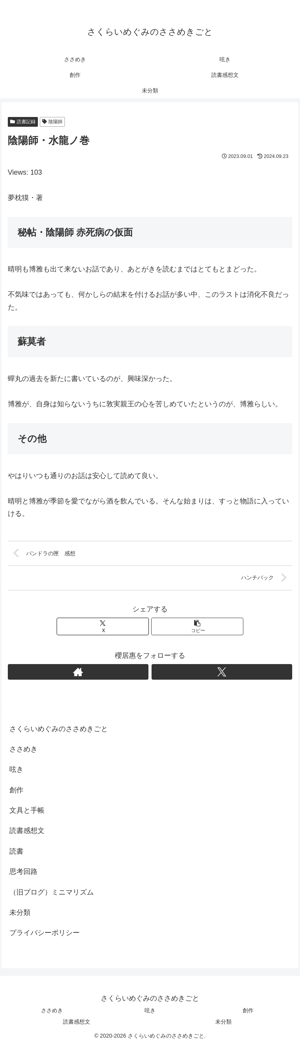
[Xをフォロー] (222, 672)
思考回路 (23, 872)
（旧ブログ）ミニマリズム (51, 892)
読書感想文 (27, 831)
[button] (197, 626)
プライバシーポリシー (44, 933)
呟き (16, 770)
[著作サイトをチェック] (78, 672)
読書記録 (23, 121)
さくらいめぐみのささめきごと (58, 729)
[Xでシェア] (103, 626)
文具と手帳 (27, 811)
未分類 (19, 913)
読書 (16, 851)
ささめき (23, 749)
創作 (16, 790)
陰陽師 (52, 121)
